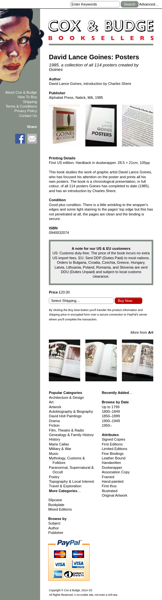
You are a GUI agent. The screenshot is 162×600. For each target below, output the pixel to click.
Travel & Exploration (65, 486)
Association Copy (116, 472)
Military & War (60, 449)
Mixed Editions (60, 509)
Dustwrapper (112, 467)
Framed (108, 477)
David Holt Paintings (65, 416)
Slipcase (55, 500)
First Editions (112, 444)
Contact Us (28, 116)
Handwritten (111, 463)
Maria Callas (59, 444)
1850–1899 (111, 416)
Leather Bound (113, 458)
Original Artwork (114, 495)
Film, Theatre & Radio (66, 430)
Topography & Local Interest (71, 481)
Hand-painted (113, 481)
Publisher (55, 533)
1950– (107, 425)
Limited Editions (114, 449)
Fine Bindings (113, 454)
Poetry (54, 477)
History (54, 439)
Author (53, 528)
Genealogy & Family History (71, 435)
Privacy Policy (26, 111)
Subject (54, 523)
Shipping (30, 102)
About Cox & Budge (21, 92)
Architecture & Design (66, 397)
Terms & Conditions (21, 106)
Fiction (54, 425)
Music (53, 454)
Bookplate (56, 505)
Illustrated (110, 491)
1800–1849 (111, 411)
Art (51, 402)
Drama (54, 421)
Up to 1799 (111, 407)
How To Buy (27, 97)
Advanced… (149, 4)
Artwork (55, 407)
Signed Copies (113, 439)
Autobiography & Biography (71, 411)
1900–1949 (111, 421)
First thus (109, 486)
